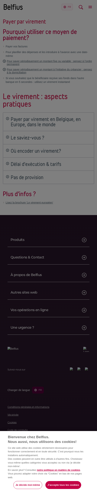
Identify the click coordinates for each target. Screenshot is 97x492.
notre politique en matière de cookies (58, 470)
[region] (48, 461)
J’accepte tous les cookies (63, 485)
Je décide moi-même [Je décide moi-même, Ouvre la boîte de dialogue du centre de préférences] (27, 485)
